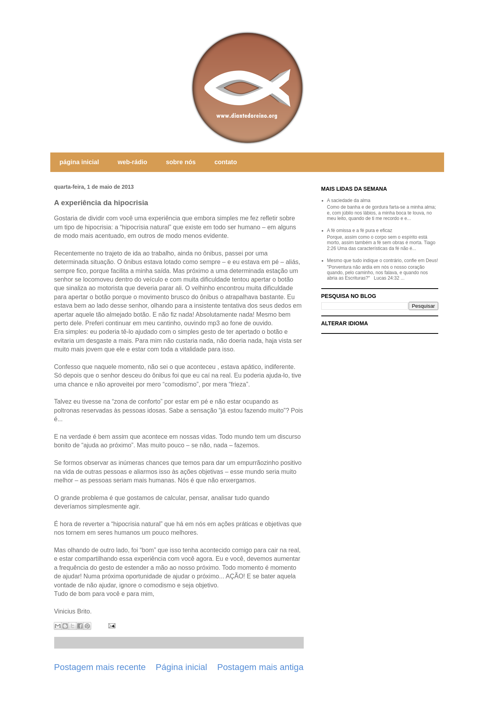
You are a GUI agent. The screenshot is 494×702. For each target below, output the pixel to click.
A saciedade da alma (348, 200)
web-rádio (132, 162)
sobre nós (180, 162)
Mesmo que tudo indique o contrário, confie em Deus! (382, 260)
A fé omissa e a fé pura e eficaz (359, 230)
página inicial (79, 162)
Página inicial (181, 667)
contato (225, 162)
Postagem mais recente (100, 667)
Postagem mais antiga (260, 667)
